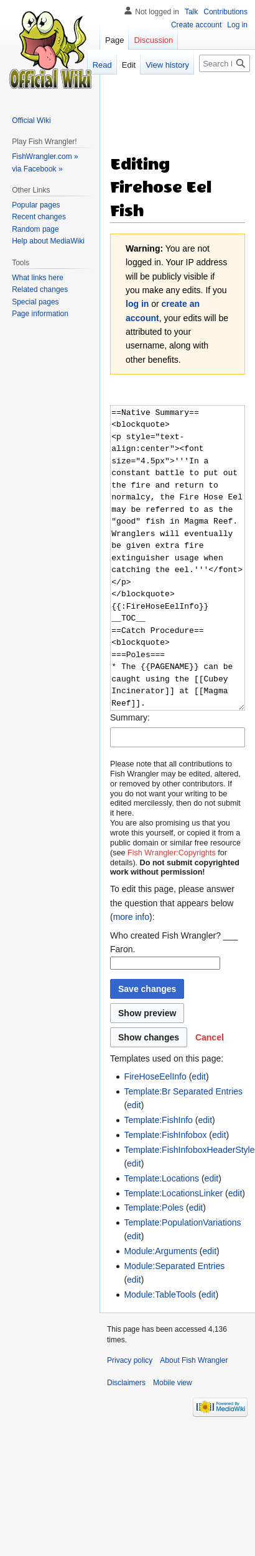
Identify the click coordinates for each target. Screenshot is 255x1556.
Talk (191, 11)
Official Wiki (31, 120)
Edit (129, 65)
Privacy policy (129, 1360)
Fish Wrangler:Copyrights (172, 853)
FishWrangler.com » (45, 156)
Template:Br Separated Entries (183, 1091)
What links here (37, 277)
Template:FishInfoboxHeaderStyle (189, 1150)
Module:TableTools (160, 1294)
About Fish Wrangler (194, 1360)
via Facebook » (37, 169)
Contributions (225, 11)
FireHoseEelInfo (155, 1076)
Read (102, 65)
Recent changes (39, 216)
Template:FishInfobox (165, 1135)
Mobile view (172, 1382)
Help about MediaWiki (48, 241)
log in (137, 304)
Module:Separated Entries (174, 1266)
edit (199, 1076)
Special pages (35, 302)
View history (167, 65)
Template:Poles (153, 1207)
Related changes (40, 289)
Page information (40, 313)
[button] (209, 1037)
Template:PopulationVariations (182, 1222)
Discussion (153, 40)
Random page (35, 229)
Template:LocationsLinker (173, 1193)
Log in (237, 24)
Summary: (130, 717)
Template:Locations (161, 1178)
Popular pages (36, 205)
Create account (196, 24)
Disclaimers (126, 1382)
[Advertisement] (166, 106)
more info (131, 917)
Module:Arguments (160, 1251)
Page (114, 40)
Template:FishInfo (158, 1120)
